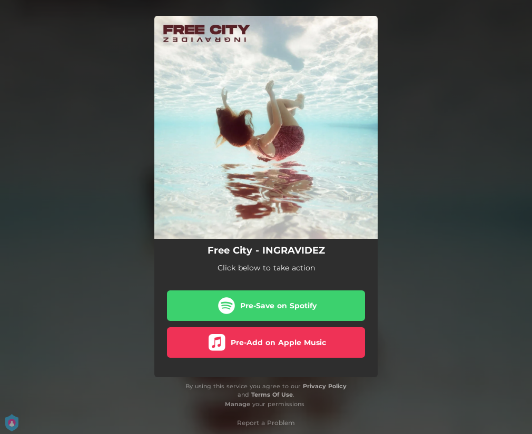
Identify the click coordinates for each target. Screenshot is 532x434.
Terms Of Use (272, 394)
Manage (237, 404)
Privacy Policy (325, 386)
